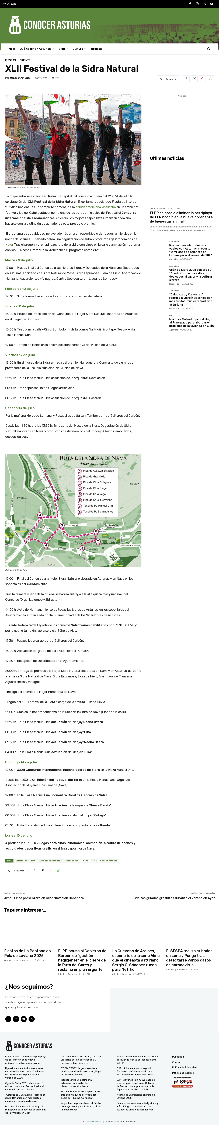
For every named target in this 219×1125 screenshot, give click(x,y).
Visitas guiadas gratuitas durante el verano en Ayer (175, 898)
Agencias (173, 259)
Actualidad (174, 242)
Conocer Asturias (20, 78)
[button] (208, 48)
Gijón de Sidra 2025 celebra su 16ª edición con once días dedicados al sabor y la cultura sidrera (190, 275)
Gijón (152, 208)
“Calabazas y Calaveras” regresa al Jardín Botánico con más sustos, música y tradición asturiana (190, 299)
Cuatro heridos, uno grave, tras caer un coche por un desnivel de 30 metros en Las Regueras (81, 1060)
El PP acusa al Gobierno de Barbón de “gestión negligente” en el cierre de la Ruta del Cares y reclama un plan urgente (82, 960)
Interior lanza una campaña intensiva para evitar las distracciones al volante (76, 1083)
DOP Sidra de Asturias (49, 861)
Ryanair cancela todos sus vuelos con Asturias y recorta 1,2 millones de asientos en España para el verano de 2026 (191, 250)
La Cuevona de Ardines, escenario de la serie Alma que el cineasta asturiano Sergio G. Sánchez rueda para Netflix (136, 960)
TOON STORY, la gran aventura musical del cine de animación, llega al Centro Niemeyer (81, 1071)
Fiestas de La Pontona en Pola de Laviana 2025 (27, 953)
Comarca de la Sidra (25, 861)
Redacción (162, 208)
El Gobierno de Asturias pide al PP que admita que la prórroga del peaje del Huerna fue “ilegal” (80, 1095)
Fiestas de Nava (71, 861)
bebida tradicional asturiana (95, 207)
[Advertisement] (182, 122)
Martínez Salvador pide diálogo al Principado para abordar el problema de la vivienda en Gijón (191, 323)
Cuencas (170, 970)
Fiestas (10, 60)
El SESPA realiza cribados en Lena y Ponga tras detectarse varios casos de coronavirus (189, 958)
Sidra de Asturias (108, 861)
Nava (9, 245)
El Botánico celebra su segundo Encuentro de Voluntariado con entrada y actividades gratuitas (135, 1071)
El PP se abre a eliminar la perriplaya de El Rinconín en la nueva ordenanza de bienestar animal (181, 217)
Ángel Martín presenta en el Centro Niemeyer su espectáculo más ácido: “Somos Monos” (81, 1106)
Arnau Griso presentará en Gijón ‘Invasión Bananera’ (44, 898)
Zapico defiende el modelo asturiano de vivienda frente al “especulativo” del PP (137, 1060)
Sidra (94, 861)
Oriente (24, 60)
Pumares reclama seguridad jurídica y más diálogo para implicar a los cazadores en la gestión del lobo (137, 1106)
